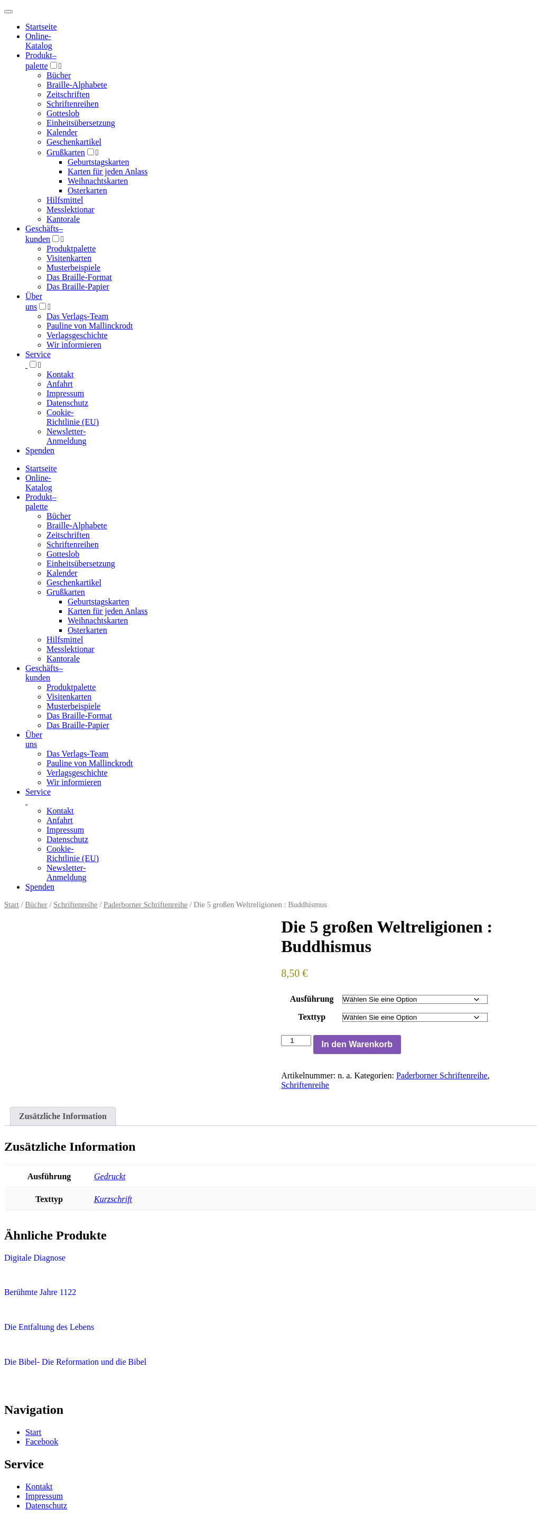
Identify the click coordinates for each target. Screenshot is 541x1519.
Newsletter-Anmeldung (66, 436)
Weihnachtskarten (98, 180)
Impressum (65, 393)
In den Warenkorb (357, 1044)
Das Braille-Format (79, 277)
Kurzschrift (113, 1199)
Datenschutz (67, 402)
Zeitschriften (68, 94)
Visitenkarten (68, 258)
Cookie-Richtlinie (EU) (72, 417)
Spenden (39, 450)
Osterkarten (87, 190)
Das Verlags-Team (77, 316)
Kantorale (63, 219)
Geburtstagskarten (98, 161)
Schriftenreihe (75, 904)
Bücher (58, 75)
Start (11, 904)
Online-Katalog (38, 41)
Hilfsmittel (64, 199)
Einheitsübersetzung (80, 122)
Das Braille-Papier (77, 286)
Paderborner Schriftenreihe (146, 904)
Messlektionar (70, 209)
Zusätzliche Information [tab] (63, 1116)
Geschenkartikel (73, 141)
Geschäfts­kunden (44, 673)
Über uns (33, 739)
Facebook (41, 1441)
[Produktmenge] (296, 1040)
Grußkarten (65, 152)
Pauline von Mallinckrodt (89, 325)
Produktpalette (71, 248)
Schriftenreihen (72, 103)
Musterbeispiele (73, 267)
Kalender (62, 132)
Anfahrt (59, 383)
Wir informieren (73, 344)
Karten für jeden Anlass (108, 171)
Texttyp (311, 1016)
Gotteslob (62, 113)
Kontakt (60, 374)
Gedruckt (110, 1176)
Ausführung (312, 998)
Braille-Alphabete (76, 84)
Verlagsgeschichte (77, 335)
